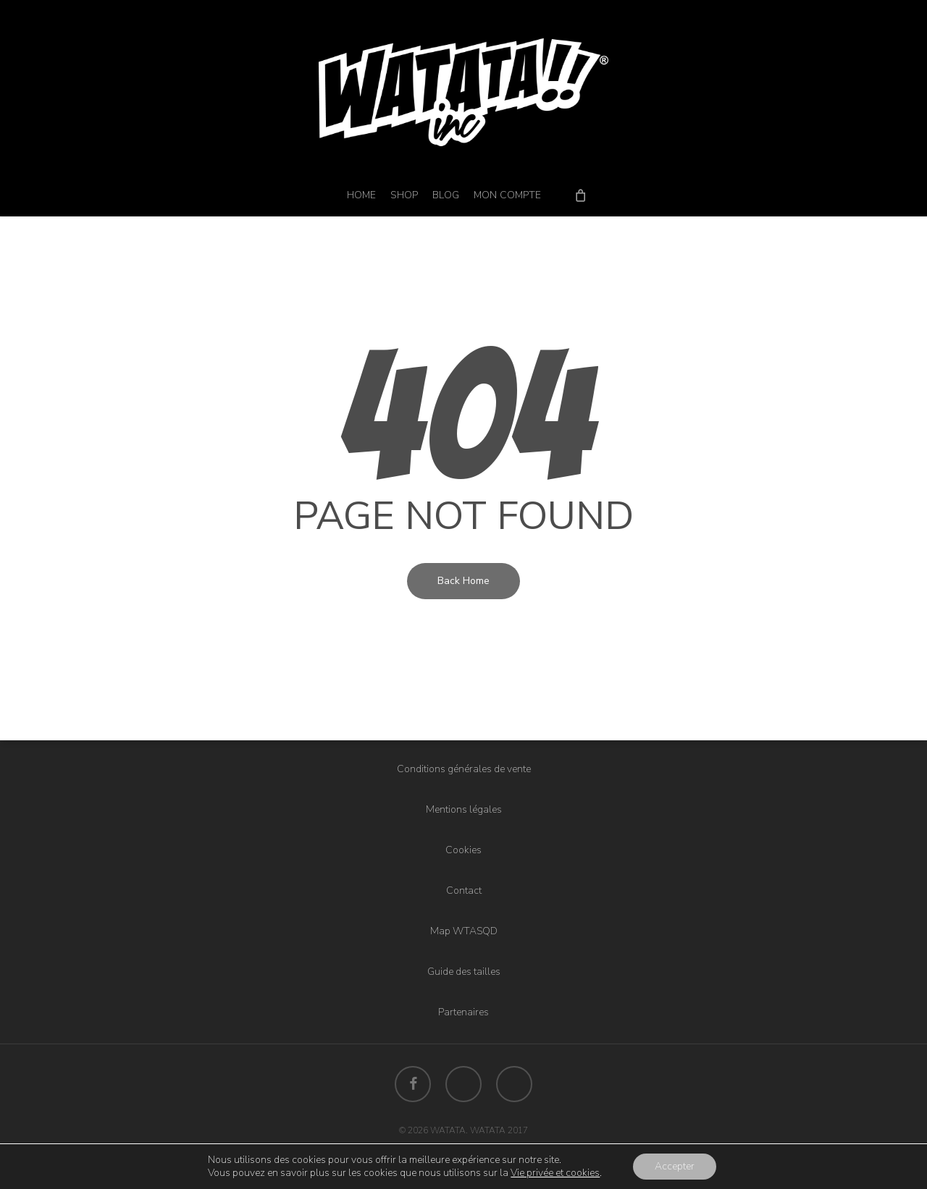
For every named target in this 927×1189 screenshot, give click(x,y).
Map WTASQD (464, 931)
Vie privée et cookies (555, 1173)
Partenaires (463, 1012)
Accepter (675, 1166)
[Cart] (580, 194)
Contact (464, 890)
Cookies (463, 850)
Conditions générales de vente (464, 769)
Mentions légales (464, 809)
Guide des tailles (463, 971)
